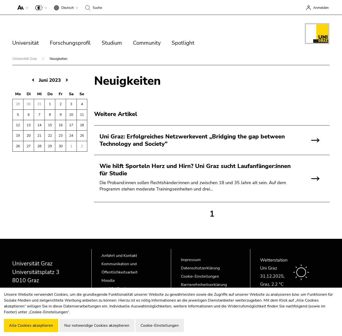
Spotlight (183, 43)
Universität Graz (25, 58)
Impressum (191, 259)
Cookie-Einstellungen (200, 276)
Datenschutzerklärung (200, 268)
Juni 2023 (50, 80)
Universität (25, 43)
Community (147, 43)
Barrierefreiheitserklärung (204, 284)
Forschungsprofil (70, 43)
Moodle (108, 280)
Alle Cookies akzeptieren (31, 325)
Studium (112, 43)
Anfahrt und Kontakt (119, 255)
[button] (22, 7)
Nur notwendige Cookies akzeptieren (96, 325)
